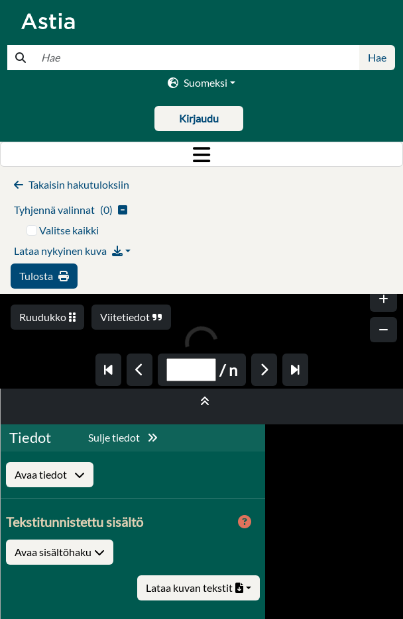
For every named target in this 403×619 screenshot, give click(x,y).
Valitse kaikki (69, 230)
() (70, 209)
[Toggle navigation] (201, 154)
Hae (377, 57)
